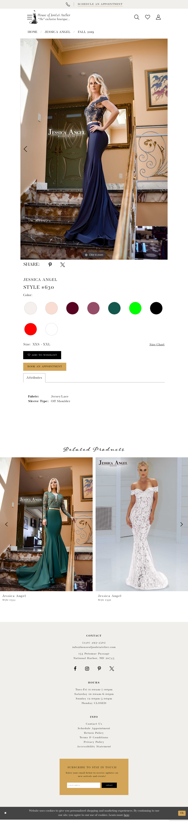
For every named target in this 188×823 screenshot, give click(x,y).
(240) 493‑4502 (94, 645)
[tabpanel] (94, 149)
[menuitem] (136, 17)
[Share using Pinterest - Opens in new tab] (50, 264)
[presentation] (46, 527)
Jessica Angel (57, 32)
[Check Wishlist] (147, 17)
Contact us (94, 726)
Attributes (34, 380)
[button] (136, 17)
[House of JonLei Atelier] (49, 17)
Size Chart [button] (156, 345)
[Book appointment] (100, 4)
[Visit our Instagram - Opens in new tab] (87, 671)
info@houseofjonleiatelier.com (94, 649)
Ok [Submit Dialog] (182, 816)
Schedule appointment (94, 731)
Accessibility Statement (94, 749)
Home (33, 32)
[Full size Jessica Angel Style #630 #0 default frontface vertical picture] (94, 149)
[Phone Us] (68, 4)
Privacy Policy (94, 744)
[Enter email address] (82, 788)
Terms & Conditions (94, 740)
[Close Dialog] (5, 816)
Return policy (94, 735)
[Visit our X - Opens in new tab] (112, 671)
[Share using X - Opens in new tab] (62, 264)
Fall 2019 (86, 32)
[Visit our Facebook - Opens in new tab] (75, 671)
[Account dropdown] (158, 17)
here (126, 818)
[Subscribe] (111, 788)
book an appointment (47, 369)
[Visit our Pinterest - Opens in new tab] (99, 671)
